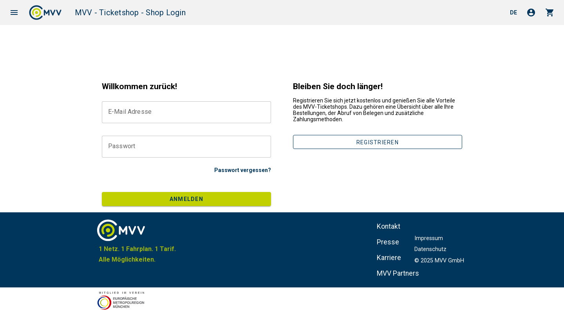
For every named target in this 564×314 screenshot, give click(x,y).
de (513, 12)
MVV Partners (398, 273)
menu (14, 12)
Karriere (389, 258)
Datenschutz (430, 249)
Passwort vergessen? (242, 170)
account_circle (531, 12)
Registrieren (377, 142)
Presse (388, 242)
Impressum (428, 238)
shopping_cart (550, 12)
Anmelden (186, 199)
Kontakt (388, 226)
